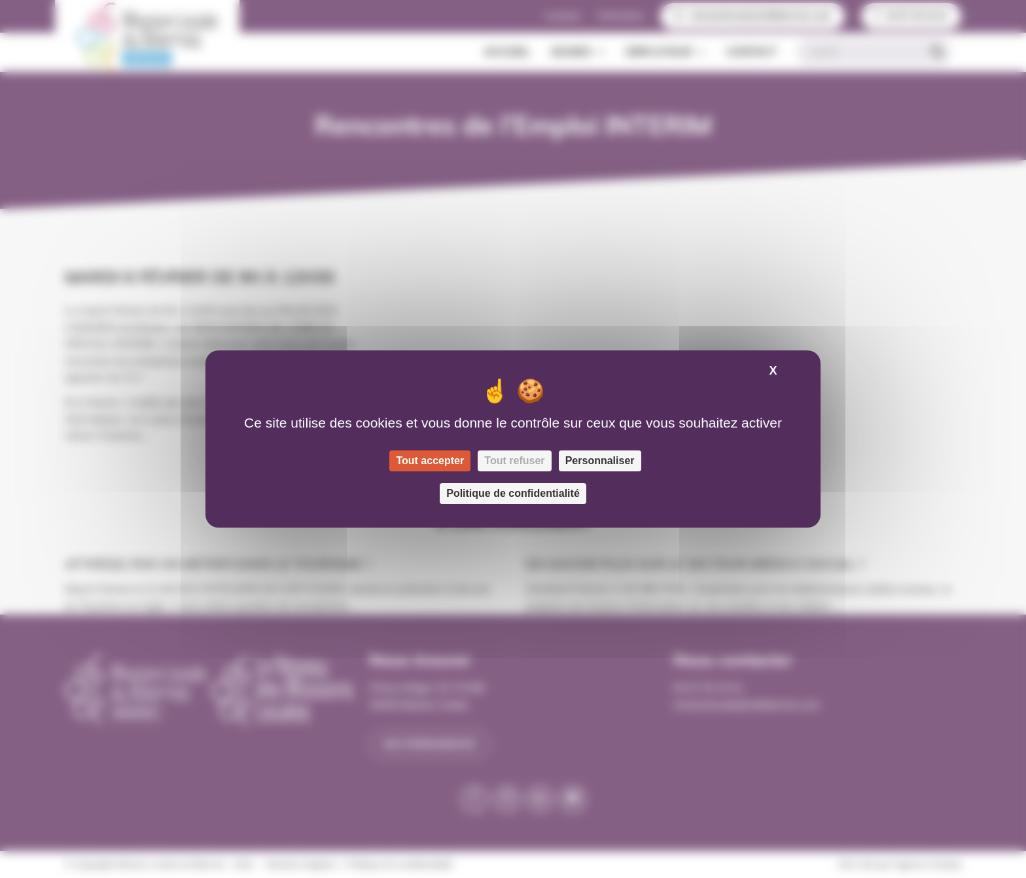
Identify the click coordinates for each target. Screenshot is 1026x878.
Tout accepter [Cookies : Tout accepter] (430, 460)
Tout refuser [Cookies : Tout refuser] (514, 460)
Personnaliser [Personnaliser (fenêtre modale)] (600, 460)
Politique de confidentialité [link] (513, 493)
